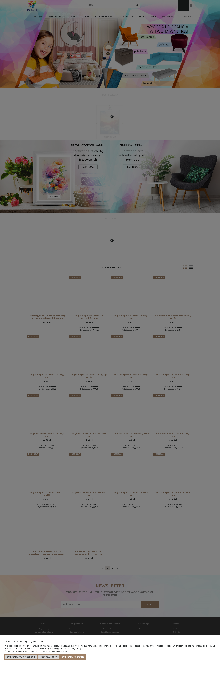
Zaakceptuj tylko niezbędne (21, 657)
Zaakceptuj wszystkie (73, 657)
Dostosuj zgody (48, 657)
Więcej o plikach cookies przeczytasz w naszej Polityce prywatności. (35, 651)
